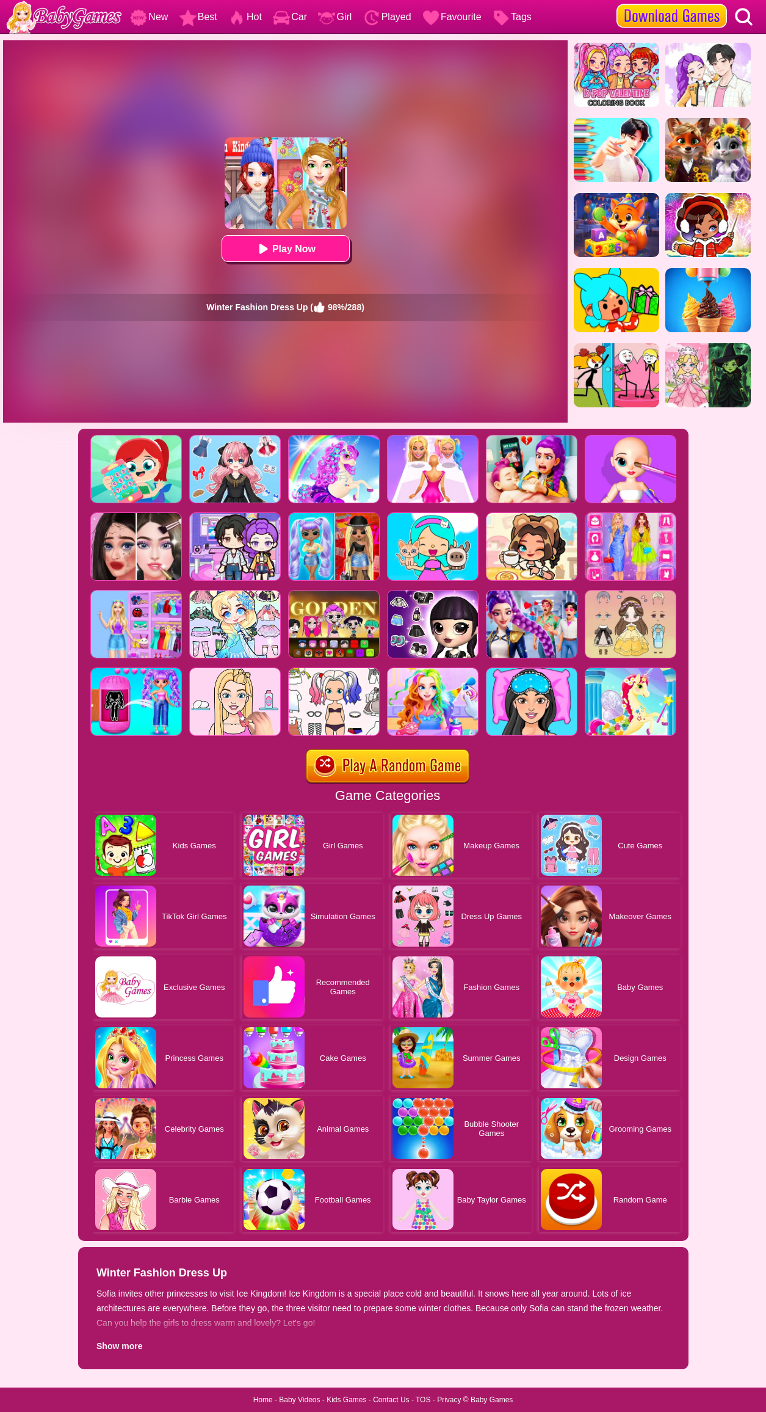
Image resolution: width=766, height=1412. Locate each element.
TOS (423, 1400)
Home (263, 1400)
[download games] (672, 4)
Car (290, 17)
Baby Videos (299, 1400)
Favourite (452, 17)
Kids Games (346, 1400)
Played (387, 17)
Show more (119, 1346)
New (149, 17)
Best (198, 17)
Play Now (285, 249)
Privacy (449, 1400)
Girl (335, 17)
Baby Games (492, 1400)
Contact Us (391, 1400)
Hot (245, 17)
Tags (512, 17)
